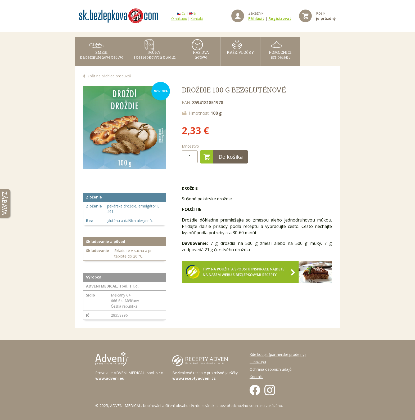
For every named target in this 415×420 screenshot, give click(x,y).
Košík (326, 16)
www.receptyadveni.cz (194, 378)
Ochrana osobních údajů (271, 369)
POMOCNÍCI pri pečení (280, 59)
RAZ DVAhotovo (201, 59)
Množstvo (190, 146)
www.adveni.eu (109, 378)
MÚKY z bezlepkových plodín (154, 59)
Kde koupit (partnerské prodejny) (278, 354)
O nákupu (179, 18)
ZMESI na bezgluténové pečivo (101, 59)
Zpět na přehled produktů (109, 75)
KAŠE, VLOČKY (240, 56)
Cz (181, 13)
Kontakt (197, 18)
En (193, 13)
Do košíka (221, 156)
